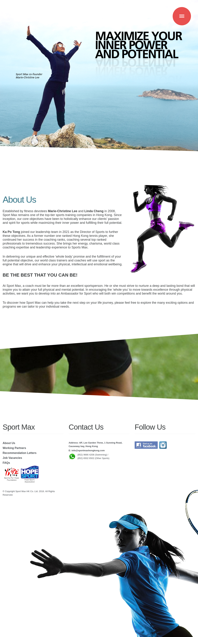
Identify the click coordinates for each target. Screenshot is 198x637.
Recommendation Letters (19, 452)
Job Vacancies (12, 457)
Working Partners (14, 447)
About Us (9, 443)
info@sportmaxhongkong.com (88, 450)
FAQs (6, 462)
